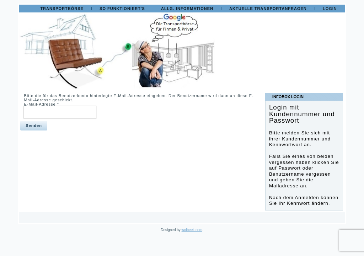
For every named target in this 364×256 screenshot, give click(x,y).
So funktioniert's (122, 8)
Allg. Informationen (187, 8)
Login (330, 8)
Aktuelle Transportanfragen (268, 8)
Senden (34, 125)
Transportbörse (62, 8)
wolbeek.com (192, 230)
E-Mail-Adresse (41, 104)
